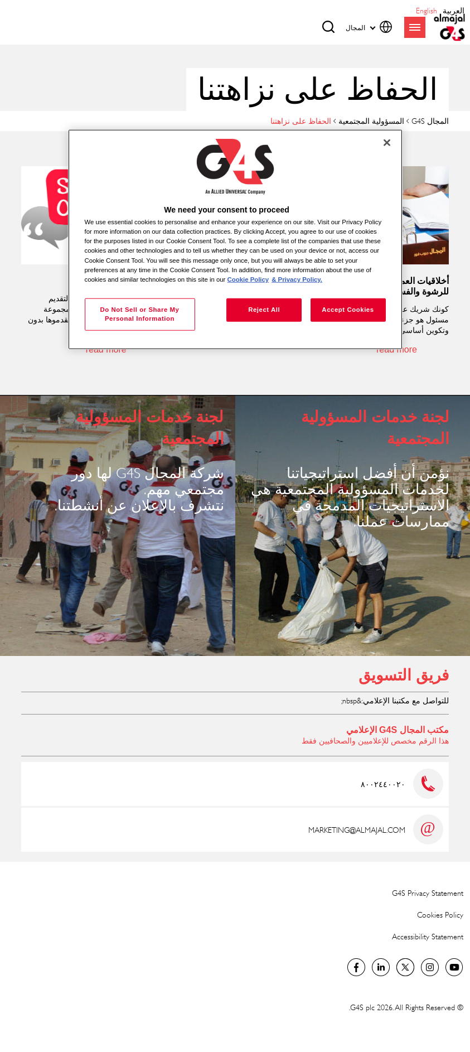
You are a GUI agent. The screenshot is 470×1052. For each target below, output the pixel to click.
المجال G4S (430, 121)
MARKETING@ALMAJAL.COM (356, 829)
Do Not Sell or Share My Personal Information (139, 313)
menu (414, 27)
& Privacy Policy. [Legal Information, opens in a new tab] (297, 279)
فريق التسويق (403, 675)
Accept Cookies (348, 309)
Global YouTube (454, 967)
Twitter (405, 967)
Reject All (264, 309)
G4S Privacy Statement (427, 892)
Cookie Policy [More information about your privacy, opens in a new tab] (248, 279)
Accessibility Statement (427, 936)
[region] (235, 239)
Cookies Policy (440, 914)
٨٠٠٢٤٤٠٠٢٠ (383, 784)
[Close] (387, 143)
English (426, 10)
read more (396, 349)
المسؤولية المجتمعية (371, 121)
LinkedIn (381, 967)
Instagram (430, 967)
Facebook (356, 967)
